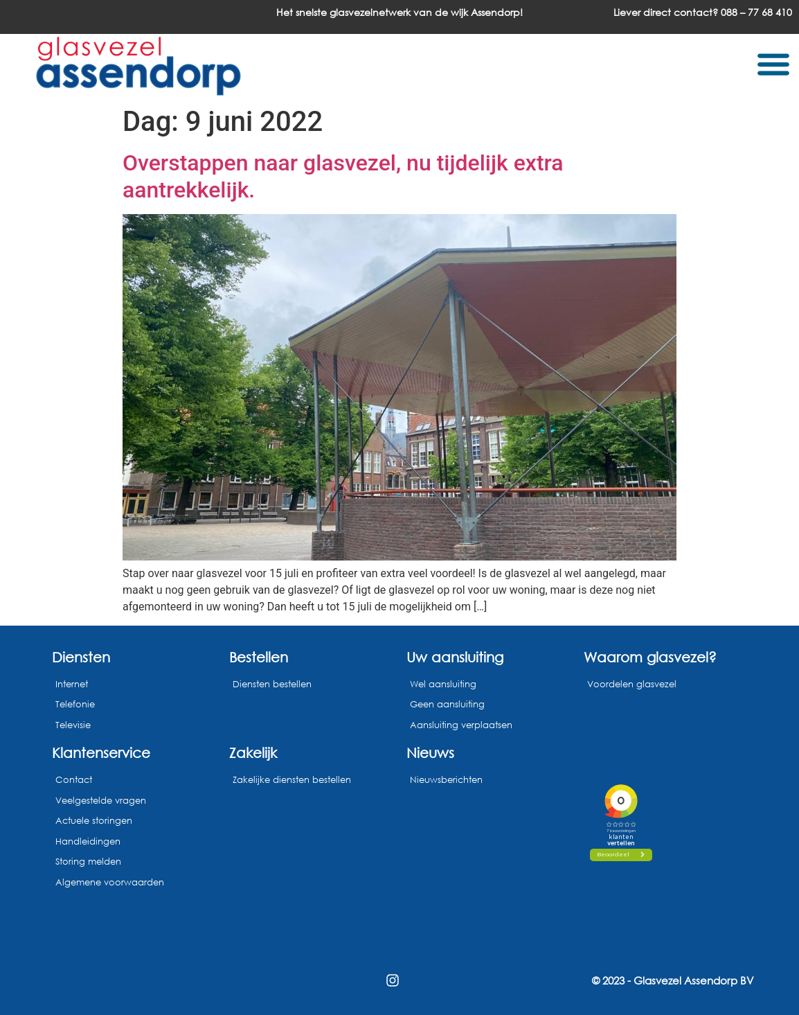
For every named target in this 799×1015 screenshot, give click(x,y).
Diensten (81, 656)
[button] (773, 63)
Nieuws (430, 752)
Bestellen (258, 656)
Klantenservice (101, 752)
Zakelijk (253, 752)
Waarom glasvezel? (650, 656)
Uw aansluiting (454, 656)
